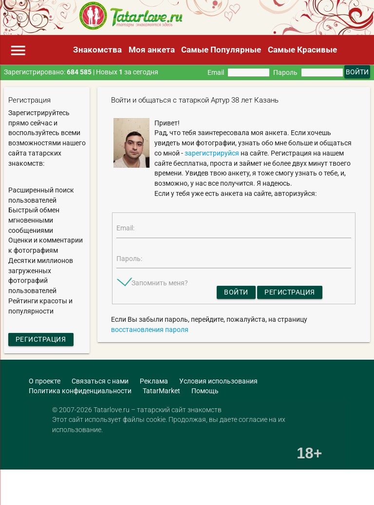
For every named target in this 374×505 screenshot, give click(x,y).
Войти (236, 292)
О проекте (44, 381)
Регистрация (41, 339)
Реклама (154, 381)
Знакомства (97, 49)
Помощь (205, 391)
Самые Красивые (302, 49)
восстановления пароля (149, 329)
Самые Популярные (221, 49)
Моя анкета (152, 49)
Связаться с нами (100, 381)
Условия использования (218, 381)
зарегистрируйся (212, 153)
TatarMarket (161, 391)
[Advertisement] (114, 488)
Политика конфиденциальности (80, 391)
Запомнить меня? (159, 283)
